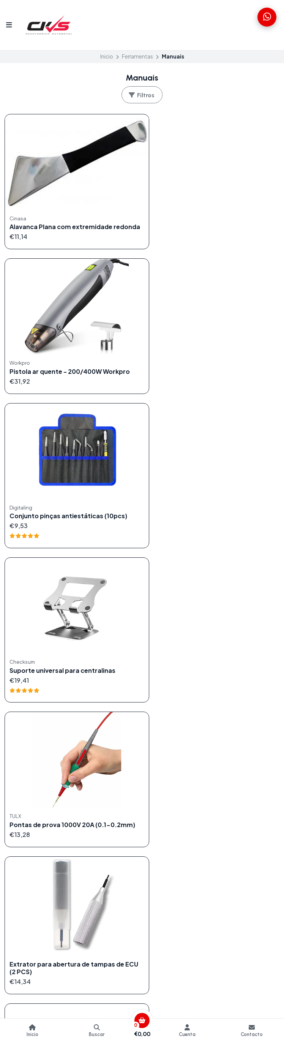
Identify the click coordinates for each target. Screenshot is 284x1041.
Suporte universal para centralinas (204, 363)
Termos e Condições (173, 805)
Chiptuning (19, 814)
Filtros (141, 95)
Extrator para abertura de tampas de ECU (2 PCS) (208, 509)
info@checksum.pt (34, 887)
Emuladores (20, 833)
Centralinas (19, 805)
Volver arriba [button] (142, 700)
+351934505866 (31, 896)
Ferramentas (137, 56)
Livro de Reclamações (175, 833)
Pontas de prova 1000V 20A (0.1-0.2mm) (59, 514)
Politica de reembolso (175, 814)
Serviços (16, 861)
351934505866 (29, 905)
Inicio (106, 56)
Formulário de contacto (177, 796)
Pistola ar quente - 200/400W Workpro (211, 219)
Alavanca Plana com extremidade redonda (60, 223)
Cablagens (19, 796)
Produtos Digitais (27, 851)
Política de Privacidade (176, 823)
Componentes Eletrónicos (39, 823)
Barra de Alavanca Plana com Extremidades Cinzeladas (53, 653)
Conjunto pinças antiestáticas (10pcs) (68, 363)
